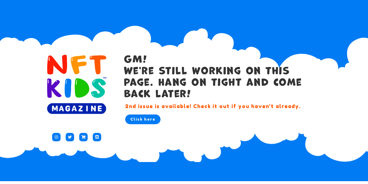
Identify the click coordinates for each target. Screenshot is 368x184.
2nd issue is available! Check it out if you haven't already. (213, 106)
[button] (142, 119)
